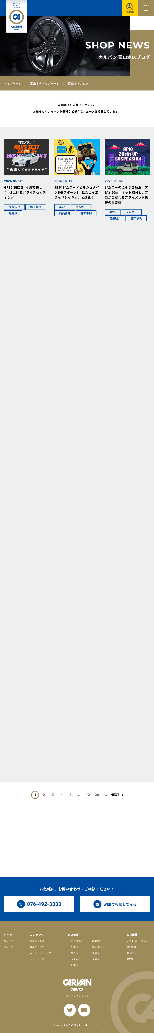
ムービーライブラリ (40, 952)
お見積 (130, 958)
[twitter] (70, 1010)
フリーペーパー (38, 958)
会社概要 (132, 934)
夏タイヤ (8, 940)
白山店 (74, 964)
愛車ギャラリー (38, 946)
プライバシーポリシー (138, 940)
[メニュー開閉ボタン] (146, 8)
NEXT (115, 795)
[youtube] (84, 1010)
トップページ (13, 83)
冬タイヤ (8, 946)
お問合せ (131, 952)
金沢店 (74, 952)
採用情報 (131, 946)
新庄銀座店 (98, 946)
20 (97, 795)
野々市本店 (77, 940)
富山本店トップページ (45, 83)
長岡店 (95, 958)
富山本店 (96, 940)
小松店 (74, 946)
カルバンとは (37, 940)
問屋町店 (75, 958)
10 (88, 795)
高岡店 (95, 952)
